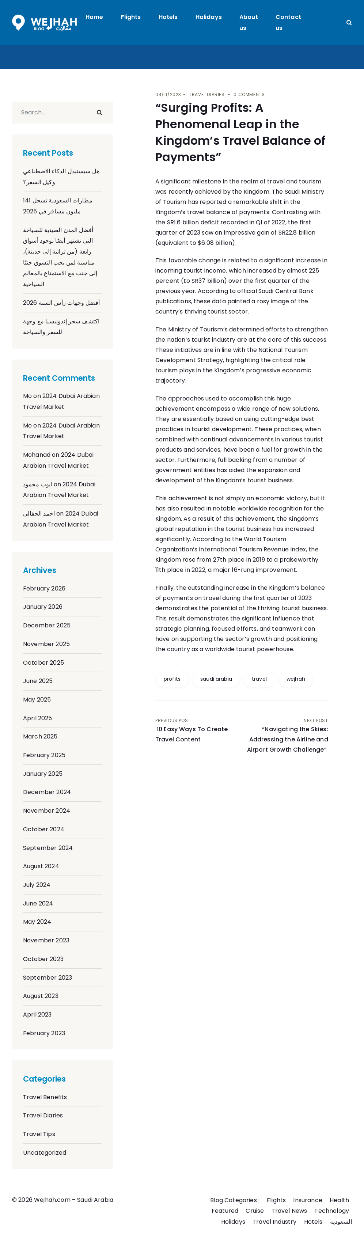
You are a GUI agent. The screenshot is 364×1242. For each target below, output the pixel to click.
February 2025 (44, 755)
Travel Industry (274, 1222)
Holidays (209, 17)
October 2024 (43, 829)
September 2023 (47, 977)
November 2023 (46, 940)
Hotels (168, 17)
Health (339, 1200)
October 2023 (43, 959)
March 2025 (40, 736)
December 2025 (47, 625)
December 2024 (47, 792)
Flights (131, 17)
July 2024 (36, 885)
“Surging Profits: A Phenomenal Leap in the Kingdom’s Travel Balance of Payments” (240, 132)
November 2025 (46, 644)
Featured (225, 1211)
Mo (27, 396)
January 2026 (42, 607)
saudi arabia (216, 679)
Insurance (307, 1200)
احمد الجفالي (39, 513)
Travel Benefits (45, 1097)
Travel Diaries (43, 1115)
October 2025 (43, 662)
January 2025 (42, 774)
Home (94, 17)
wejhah (296, 679)
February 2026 (44, 588)
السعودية (341, 1222)
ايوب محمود (37, 484)
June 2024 (38, 903)
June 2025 (38, 681)
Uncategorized (44, 1152)
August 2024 (41, 866)
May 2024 (37, 922)
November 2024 (46, 810)
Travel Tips (39, 1134)
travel (259, 679)
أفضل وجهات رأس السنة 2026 (61, 303)
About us (248, 22)
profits (172, 679)
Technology (331, 1211)
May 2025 (37, 699)
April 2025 (37, 718)
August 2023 (40, 996)
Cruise (255, 1211)
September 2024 (48, 848)
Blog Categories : (234, 1200)
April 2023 (37, 1014)
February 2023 (44, 1033)
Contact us (288, 22)
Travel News (289, 1211)
